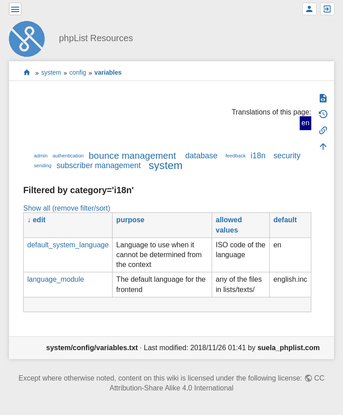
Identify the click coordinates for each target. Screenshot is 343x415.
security (287, 155)
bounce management (132, 155)
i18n (258, 155)
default (285, 220)
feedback (236, 155)
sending (42, 165)
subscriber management (98, 165)
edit (39, 220)
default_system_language (68, 245)
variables (107, 72)
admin (40, 155)
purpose (130, 220)
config (77, 72)
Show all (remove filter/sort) (66, 208)
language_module (55, 279)
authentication (68, 155)
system (51, 72)
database (201, 155)
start (27, 72)
